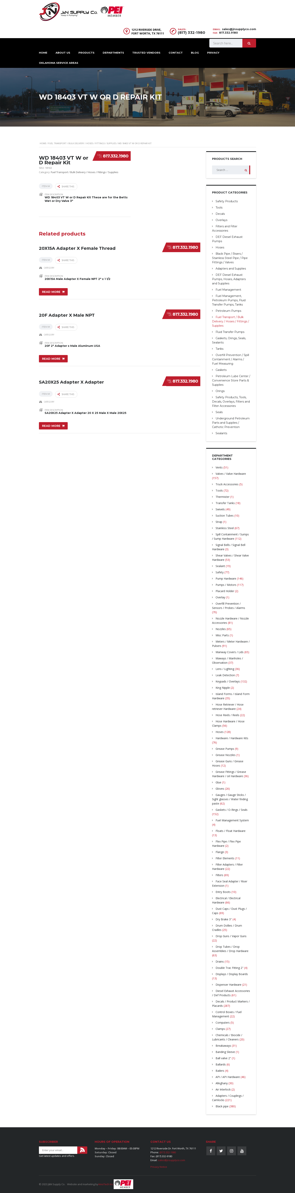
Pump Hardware (226, 578)
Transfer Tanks (225, 503)
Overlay (220, 597)
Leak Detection (225, 675)
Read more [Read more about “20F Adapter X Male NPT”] (51, 356)
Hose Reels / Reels (227, 715)
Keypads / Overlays (228, 681)
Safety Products (227, 201)
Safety (220, 572)
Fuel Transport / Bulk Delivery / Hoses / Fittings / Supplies (82, 143)
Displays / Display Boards (232, 974)
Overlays (221, 220)
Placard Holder (225, 591)
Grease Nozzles (226, 755)
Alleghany (222, 1083)
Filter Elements (225, 858)
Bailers (220, 1071)
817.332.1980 (115, 156)
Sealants (221, 433)
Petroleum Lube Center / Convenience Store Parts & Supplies (231, 380)
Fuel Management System (232, 820)
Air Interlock (223, 1089)
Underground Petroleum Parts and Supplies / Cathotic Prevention (231, 423)
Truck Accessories (227, 484)
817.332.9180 (228, 32)
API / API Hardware (228, 1077)
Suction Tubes (225, 515)
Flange (220, 852)
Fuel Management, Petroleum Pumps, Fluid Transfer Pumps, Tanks (229, 300)
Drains (220, 961)
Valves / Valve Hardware (231, 474)
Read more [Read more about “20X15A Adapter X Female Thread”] (51, 290)
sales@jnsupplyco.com (239, 29)
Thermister (222, 497)
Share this (66, 186)
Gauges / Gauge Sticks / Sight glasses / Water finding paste (230, 799)
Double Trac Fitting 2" (229, 968)
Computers (223, 1022)
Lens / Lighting (225, 669)
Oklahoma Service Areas (58, 62)
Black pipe (222, 1106)
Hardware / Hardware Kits (232, 738)
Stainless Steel (225, 528)
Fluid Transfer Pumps (230, 332)
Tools (219, 207)
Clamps (220, 1029)
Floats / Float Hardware (231, 831)
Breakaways (223, 1045)
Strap (219, 522)
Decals (220, 214)
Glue (218, 782)
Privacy (213, 52)
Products (86, 52)
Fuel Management (228, 289)
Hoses (220, 247)
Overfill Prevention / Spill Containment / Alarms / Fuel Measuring (230, 359)
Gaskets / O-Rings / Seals (231, 810)
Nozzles (221, 629)
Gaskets (221, 370)
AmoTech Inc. (106, 1184)
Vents (219, 467)
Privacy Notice (158, 1167)
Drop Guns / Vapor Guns (231, 936)
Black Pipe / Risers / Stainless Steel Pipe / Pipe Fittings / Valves (230, 258)
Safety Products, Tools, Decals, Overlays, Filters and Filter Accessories (231, 402)
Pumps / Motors (226, 585)
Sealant (220, 566)
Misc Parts (222, 635)
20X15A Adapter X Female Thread (77, 244)
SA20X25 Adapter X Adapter (71, 376)
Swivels (220, 509)
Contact (176, 52)
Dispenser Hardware (228, 984)
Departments (113, 52)
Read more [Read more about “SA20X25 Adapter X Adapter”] (51, 421)
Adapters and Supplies (231, 268)
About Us (63, 52)
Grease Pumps (225, 749)
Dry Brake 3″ (224, 919)
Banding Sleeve (225, 1052)
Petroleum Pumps (228, 311)
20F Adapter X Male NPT (67, 310)
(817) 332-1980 (191, 33)
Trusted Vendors (146, 52)
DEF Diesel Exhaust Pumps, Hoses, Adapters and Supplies (229, 279)
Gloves (220, 788)
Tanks (219, 349)
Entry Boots (223, 892)
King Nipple (223, 688)
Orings (220, 391)
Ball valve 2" (223, 1058)
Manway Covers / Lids (230, 652)
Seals (219, 412)
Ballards (221, 1064)
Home (43, 52)
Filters (219, 875)
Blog (195, 52)
